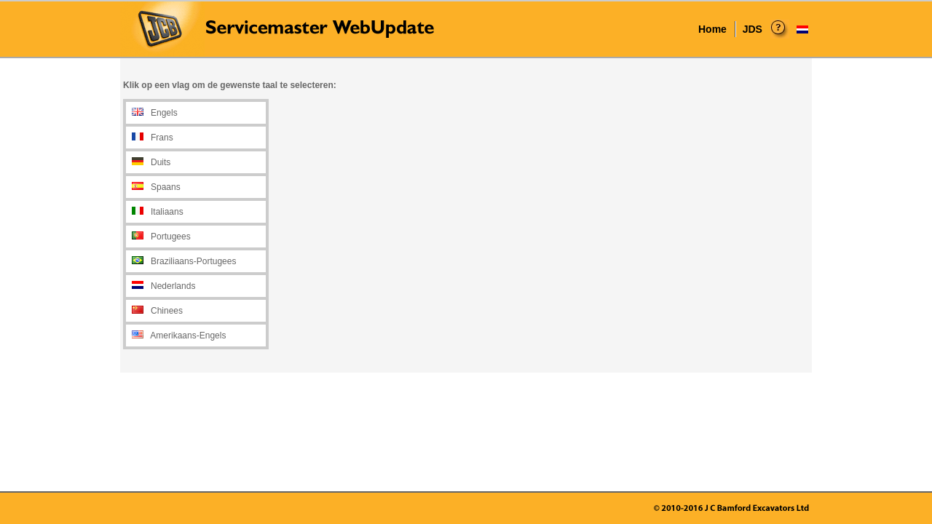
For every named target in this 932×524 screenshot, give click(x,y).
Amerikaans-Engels (188, 335)
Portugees (171, 236)
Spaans (166, 187)
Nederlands (173, 286)
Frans (162, 137)
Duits (160, 162)
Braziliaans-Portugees (193, 261)
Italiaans (167, 212)
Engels (164, 113)
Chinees (167, 311)
